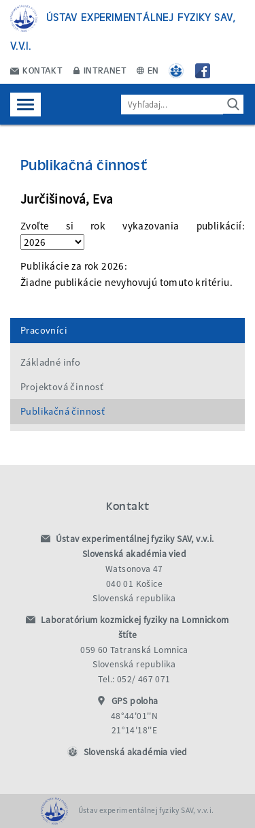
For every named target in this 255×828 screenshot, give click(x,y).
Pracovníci (43, 330)
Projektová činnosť (61, 387)
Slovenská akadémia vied (136, 752)
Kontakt (36, 70)
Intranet (100, 70)
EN (148, 70)
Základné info (50, 362)
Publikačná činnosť (62, 411)
